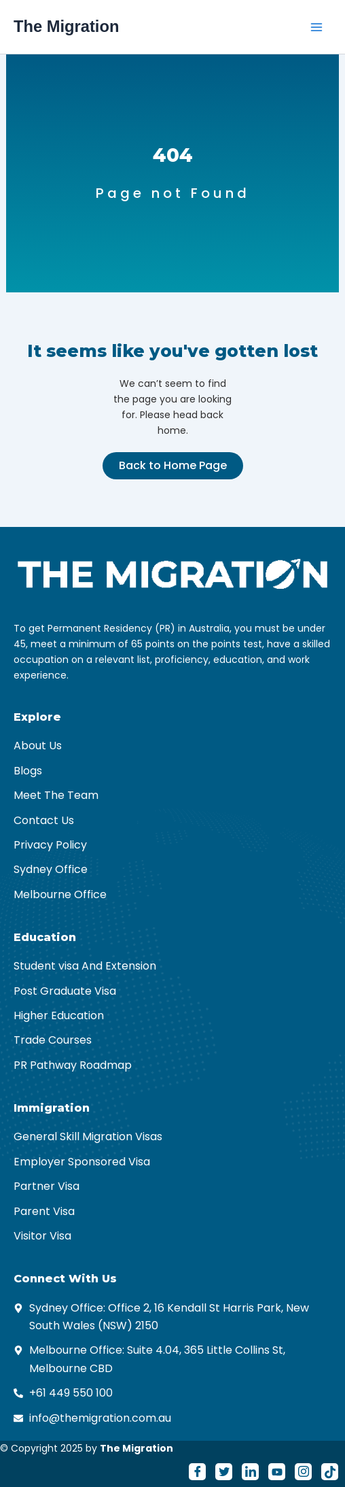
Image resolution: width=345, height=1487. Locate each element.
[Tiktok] (329, 1471)
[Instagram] (303, 1471)
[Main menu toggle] (316, 27)
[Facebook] (197, 1471)
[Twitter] (223, 1471)
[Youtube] (276, 1471)
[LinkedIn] (250, 1471)
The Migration (66, 26)
